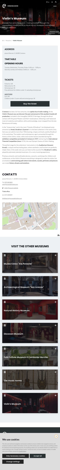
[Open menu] (54, 6)
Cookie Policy (22, 451)
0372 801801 (9, 182)
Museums (8, 40)
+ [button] (4, 204)
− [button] (4, 206)
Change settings (13, 462)
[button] (48, 2)
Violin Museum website (10, 188)
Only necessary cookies (15, 456)
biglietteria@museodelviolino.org (12, 198)
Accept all (38, 456)
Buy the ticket (30, 103)
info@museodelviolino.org (10, 184)
